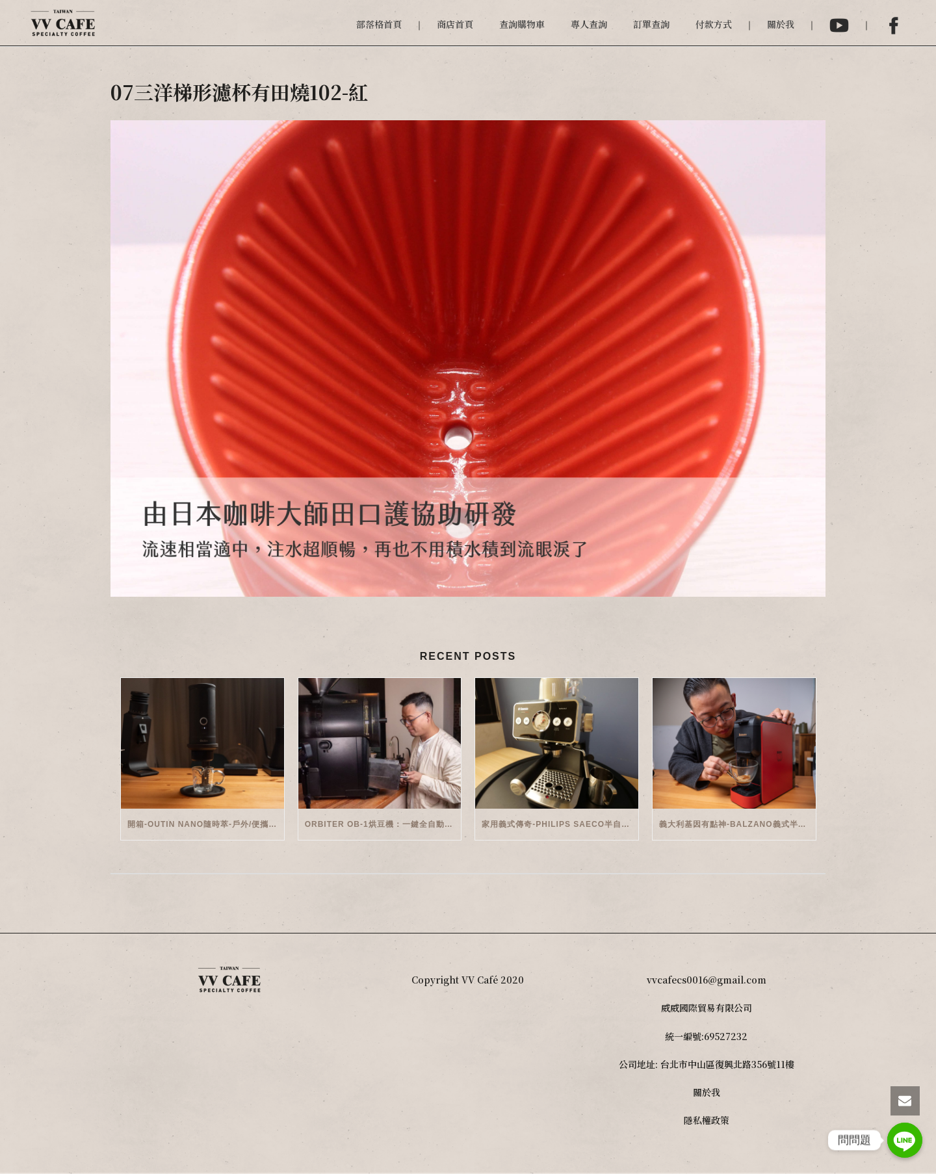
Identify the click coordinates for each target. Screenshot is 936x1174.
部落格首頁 (379, 24)
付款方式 (714, 24)
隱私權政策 (706, 1120)
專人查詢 (589, 24)
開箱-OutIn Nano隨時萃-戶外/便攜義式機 (205, 824)
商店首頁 (455, 24)
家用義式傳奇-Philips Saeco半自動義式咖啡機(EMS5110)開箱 (560, 824)
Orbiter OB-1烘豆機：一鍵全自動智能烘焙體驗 (383, 824)
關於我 (780, 24)
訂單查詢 (651, 24)
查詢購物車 (522, 24)
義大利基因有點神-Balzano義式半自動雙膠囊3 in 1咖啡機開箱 (737, 824)
